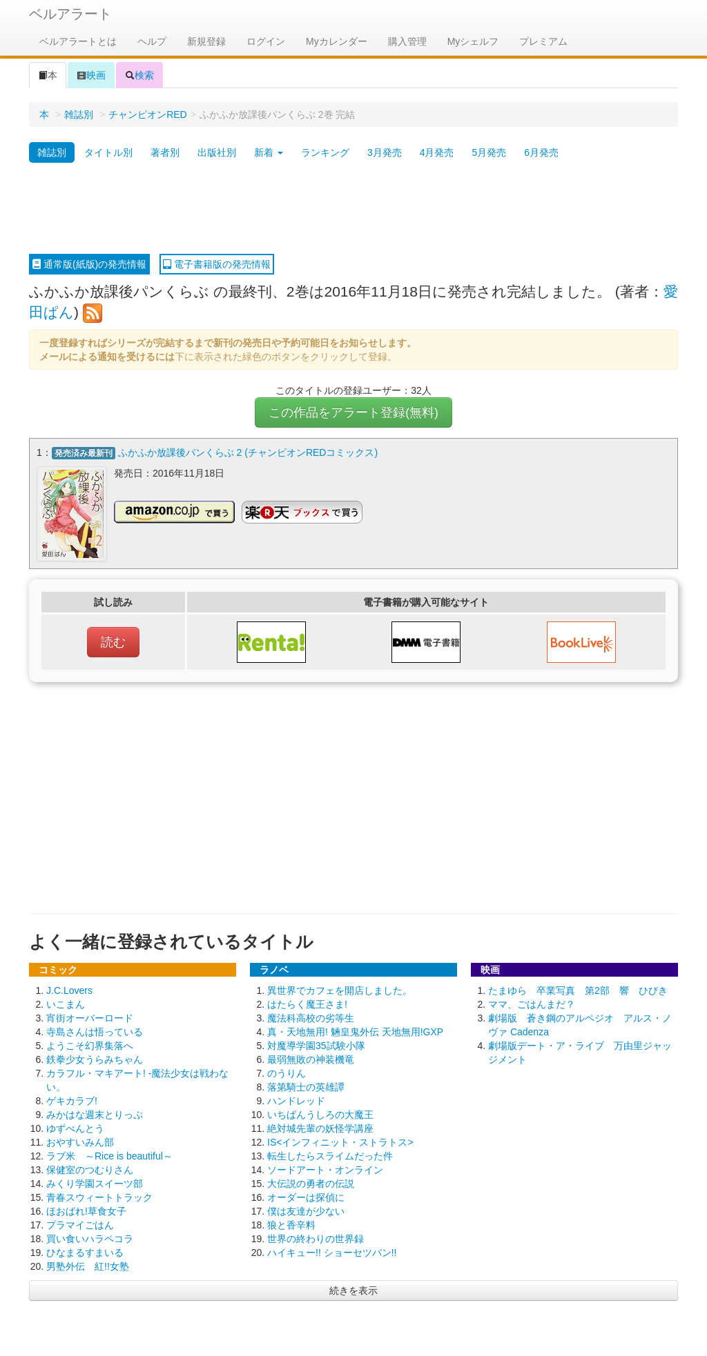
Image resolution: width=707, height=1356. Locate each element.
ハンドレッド (296, 1100)
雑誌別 (78, 114)
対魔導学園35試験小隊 (316, 1045)
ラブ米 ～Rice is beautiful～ (109, 1155)
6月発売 (541, 152)
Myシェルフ (473, 41)
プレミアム (543, 41)
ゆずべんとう (75, 1128)
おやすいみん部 (80, 1142)
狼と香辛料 (291, 1224)
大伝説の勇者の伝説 (310, 1183)
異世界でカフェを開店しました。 (339, 990)
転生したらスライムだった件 (330, 1155)
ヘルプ (151, 41)
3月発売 (384, 152)
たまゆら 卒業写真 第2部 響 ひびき (578, 990)
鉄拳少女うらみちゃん (94, 1059)
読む (113, 642)
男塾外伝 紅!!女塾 (87, 1266)
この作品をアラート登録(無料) (353, 412)
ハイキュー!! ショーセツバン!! (331, 1252)
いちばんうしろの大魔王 (320, 1114)
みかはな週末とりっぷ (94, 1114)
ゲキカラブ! (71, 1100)
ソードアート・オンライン (325, 1169)
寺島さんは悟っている (94, 1031)
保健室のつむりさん (89, 1169)
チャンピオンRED (147, 114)
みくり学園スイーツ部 (94, 1183)
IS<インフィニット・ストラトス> (340, 1142)
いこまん (65, 1004)
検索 (139, 75)
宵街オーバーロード (89, 1018)
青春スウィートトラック (99, 1197)
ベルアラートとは (78, 41)
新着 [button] (268, 152)
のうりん (286, 1073)
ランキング (325, 152)
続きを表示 (353, 1290)
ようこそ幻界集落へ (89, 1045)
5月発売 (489, 152)
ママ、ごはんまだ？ (531, 1004)
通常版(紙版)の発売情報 (89, 264)
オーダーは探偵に (306, 1197)
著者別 (165, 152)
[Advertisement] (353, 209)
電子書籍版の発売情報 (217, 264)
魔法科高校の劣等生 (310, 1018)
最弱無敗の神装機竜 (310, 1059)
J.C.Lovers (69, 990)
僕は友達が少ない (306, 1211)
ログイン (265, 41)
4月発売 (437, 152)
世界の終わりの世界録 (315, 1238)
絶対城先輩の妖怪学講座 (320, 1128)
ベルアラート (70, 13)
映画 (91, 75)
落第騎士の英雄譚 (306, 1087)
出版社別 (216, 152)
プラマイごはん (80, 1224)
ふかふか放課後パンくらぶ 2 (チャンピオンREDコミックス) (248, 452)
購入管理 (407, 41)
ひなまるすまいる (85, 1252)
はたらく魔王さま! (307, 1004)
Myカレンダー (336, 41)
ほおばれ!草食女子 (86, 1211)
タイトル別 (108, 152)
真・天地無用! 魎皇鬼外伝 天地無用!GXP (355, 1031)
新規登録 (206, 41)
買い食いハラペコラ (89, 1238)
